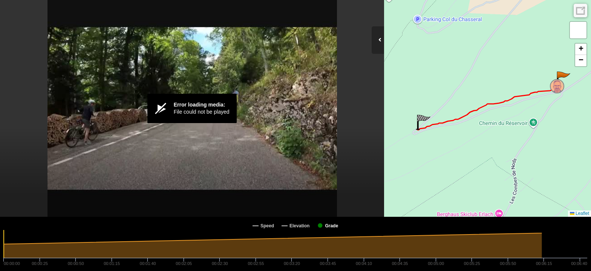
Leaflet (579, 213)
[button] (563, 79)
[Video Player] (192, 108)
